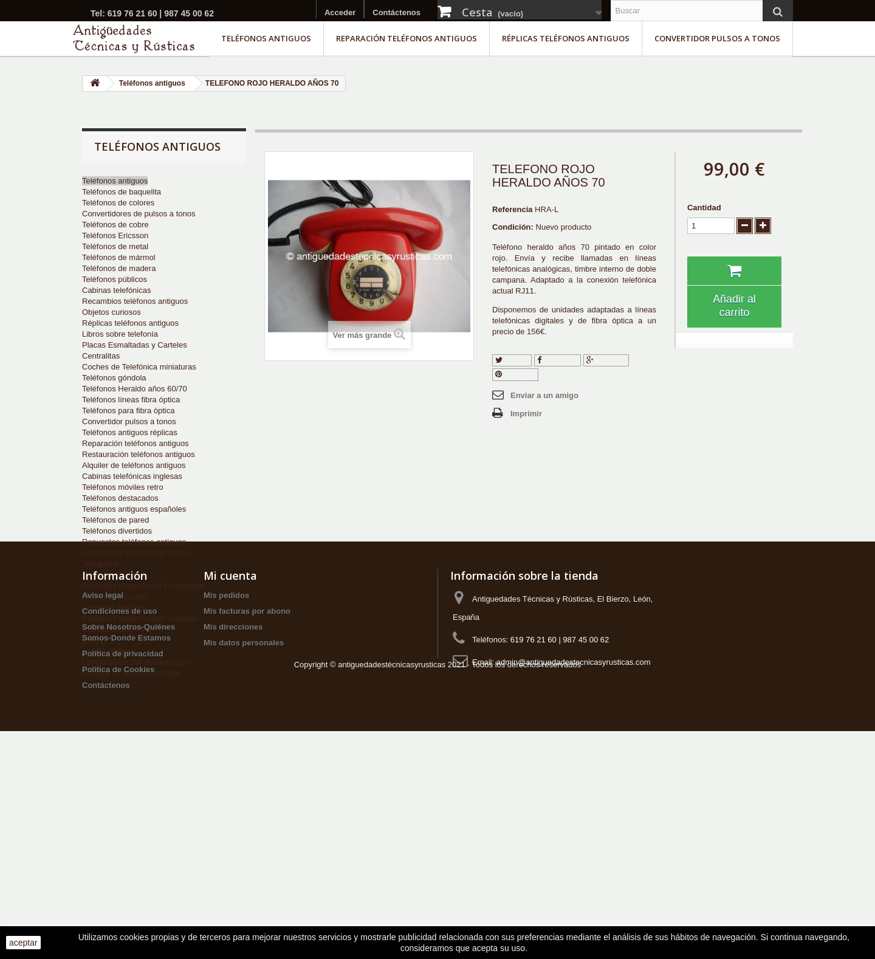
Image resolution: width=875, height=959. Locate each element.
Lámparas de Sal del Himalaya (136, 662)
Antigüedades (106, 651)
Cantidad (704, 207)
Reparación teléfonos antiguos (406, 38)
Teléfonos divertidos (117, 530)
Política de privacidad (122, 839)
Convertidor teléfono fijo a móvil (137, 552)
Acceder (339, 12)
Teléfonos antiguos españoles (134, 509)
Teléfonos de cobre (115, 224)
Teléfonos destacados (120, 498)
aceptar (23, 942)
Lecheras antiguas (114, 607)
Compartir (557, 360)
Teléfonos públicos (114, 279)
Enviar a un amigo (544, 395)
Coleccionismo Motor (119, 629)
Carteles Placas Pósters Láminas (140, 618)
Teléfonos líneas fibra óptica (131, 399)
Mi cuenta (230, 761)
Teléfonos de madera (119, 268)
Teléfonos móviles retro (122, 487)
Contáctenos (396, 12)
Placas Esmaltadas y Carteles (134, 344)
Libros (92, 640)
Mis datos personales (244, 828)
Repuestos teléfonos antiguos (134, 541)
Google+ (606, 360)
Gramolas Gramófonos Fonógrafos (143, 585)
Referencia (512, 209)
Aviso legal (102, 781)
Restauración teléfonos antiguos (138, 454)
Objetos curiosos (111, 312)
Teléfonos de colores (118, 202)
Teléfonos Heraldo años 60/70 (134, 388)
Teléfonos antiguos (266, 38)
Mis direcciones (233, 812)
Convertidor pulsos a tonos (717, 38)
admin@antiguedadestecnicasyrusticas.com (573, 848)
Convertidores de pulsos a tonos (138, 213)
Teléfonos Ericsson (115, 235)
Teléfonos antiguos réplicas (129, 432)
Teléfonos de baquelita (121, 191)
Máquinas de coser (115, 596)
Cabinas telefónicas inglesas (132, 476)
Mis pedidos (226, 781)
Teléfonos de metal (115, 246)
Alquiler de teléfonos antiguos (134, 465)
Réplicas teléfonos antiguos (566, 38)
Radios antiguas (110, 574)
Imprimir (526, 413)
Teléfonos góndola (114, 377)
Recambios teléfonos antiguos (135, 301)
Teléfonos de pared (115, 519)
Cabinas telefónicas (116, 290)
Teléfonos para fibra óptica (128, 410)
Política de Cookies (118, 855)
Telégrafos (100, 563)
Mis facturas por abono (247, 797)
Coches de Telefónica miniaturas (139, 366)
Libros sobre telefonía (120, 334)
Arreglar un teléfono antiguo (130, 673)
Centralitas (101, 355)
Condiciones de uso (119, 797)
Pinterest (515, 374)
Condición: (513, 227)
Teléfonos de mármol (119, 257)
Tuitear (512, 360)
